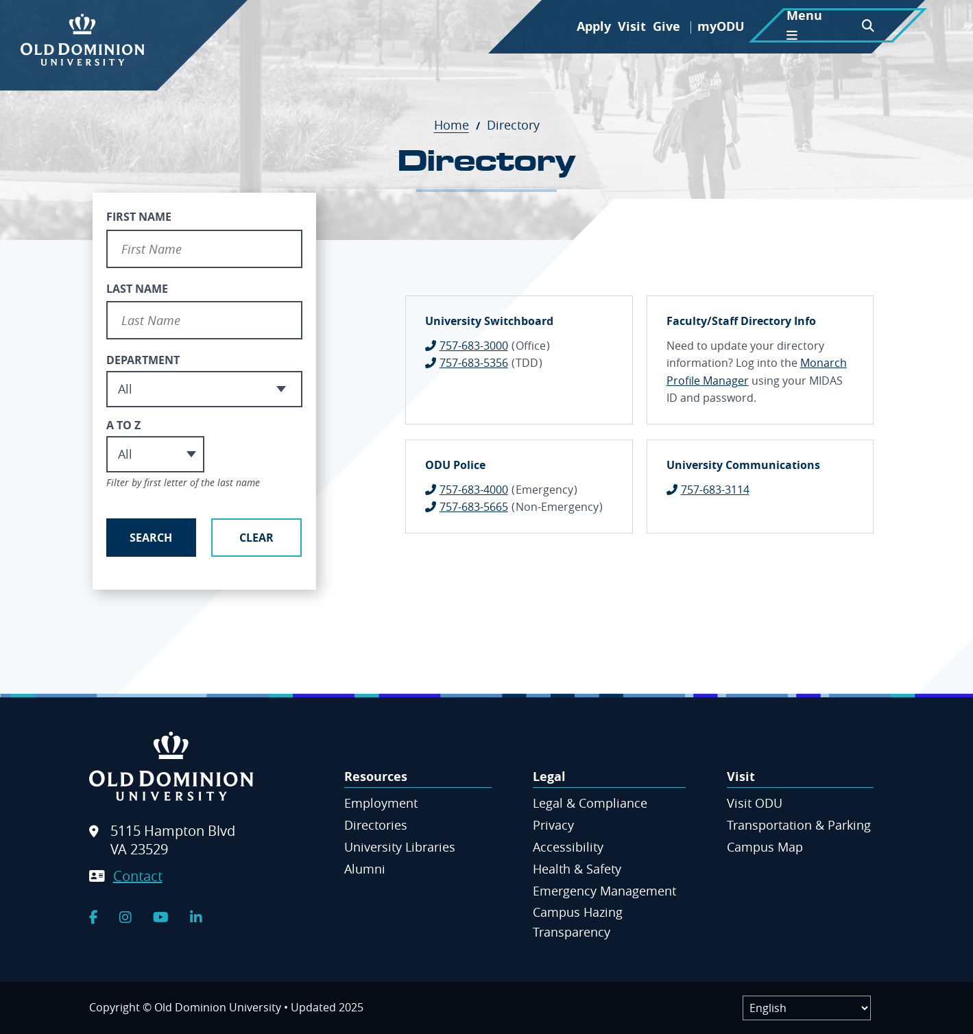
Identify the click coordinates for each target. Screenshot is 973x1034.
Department (143, 360)
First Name (138, 216)
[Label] (807, 1008)
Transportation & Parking (799, 825)
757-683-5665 (474, 506)
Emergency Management (604, 890)
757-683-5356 (474, 362)
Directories (375, 825)
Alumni (364, 869)
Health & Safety (577, 869)
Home (458, 125)
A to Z (123, 425)
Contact (138, 876)
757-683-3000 (474, 345)
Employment (381, 803)
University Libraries (399, 847)
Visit (632, 26)
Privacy (553, 825)
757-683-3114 (715, 489)
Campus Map (765, 847)
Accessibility (568, 847)
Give (666, 26)
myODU (721, 26)
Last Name (137, 288)
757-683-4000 (474, 489)
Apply (594, 26)
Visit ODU (754, 803)
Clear (256, 537)
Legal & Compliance (590, 803)
